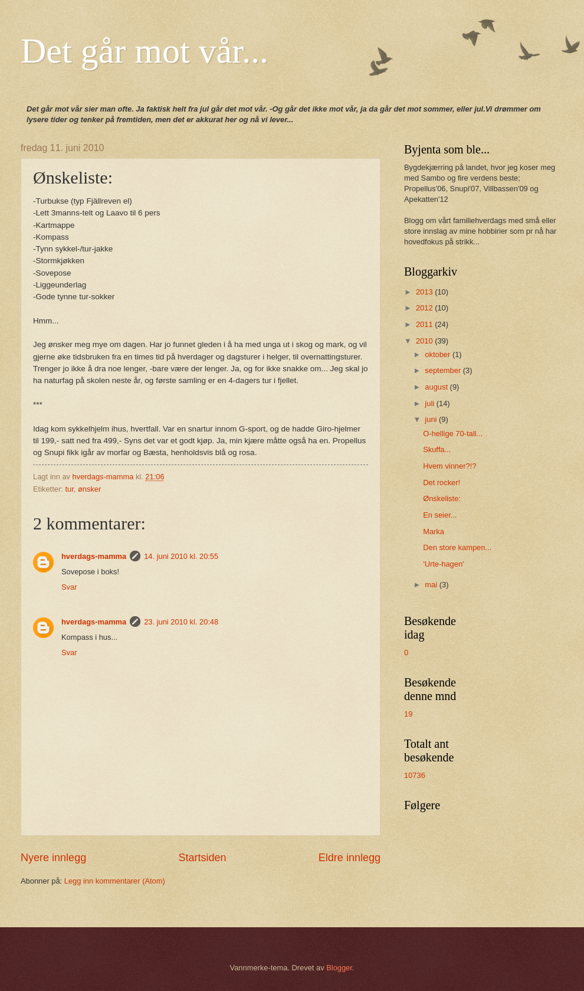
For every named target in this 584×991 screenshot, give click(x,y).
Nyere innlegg (53, 858)
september (443, 370)
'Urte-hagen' (443, 564)
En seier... (440, 515)
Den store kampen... (457, 547)
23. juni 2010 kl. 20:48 (181, 621)
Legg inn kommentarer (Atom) (114, 880)
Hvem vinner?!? (449, 466)
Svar (69, 587)
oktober (438, 354)
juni (432, 419)
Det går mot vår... (144, 50)
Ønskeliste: (442, 498)
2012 (425, 307)
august (437, 386)
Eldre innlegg (349, 858)
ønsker (89, 489)
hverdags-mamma (93, 556)
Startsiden (202, 858)
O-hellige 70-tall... (453, 433)
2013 (425, 291)
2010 (425, 340)
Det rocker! (441, 482)
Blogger (339, 967)
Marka (433, 531)
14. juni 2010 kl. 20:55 (181, 556)
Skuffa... (437, 449)
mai (432, 584)
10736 (414, 775)
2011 (425, 324)
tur (69, 489)
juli (430, 403)
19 (408, 713)
